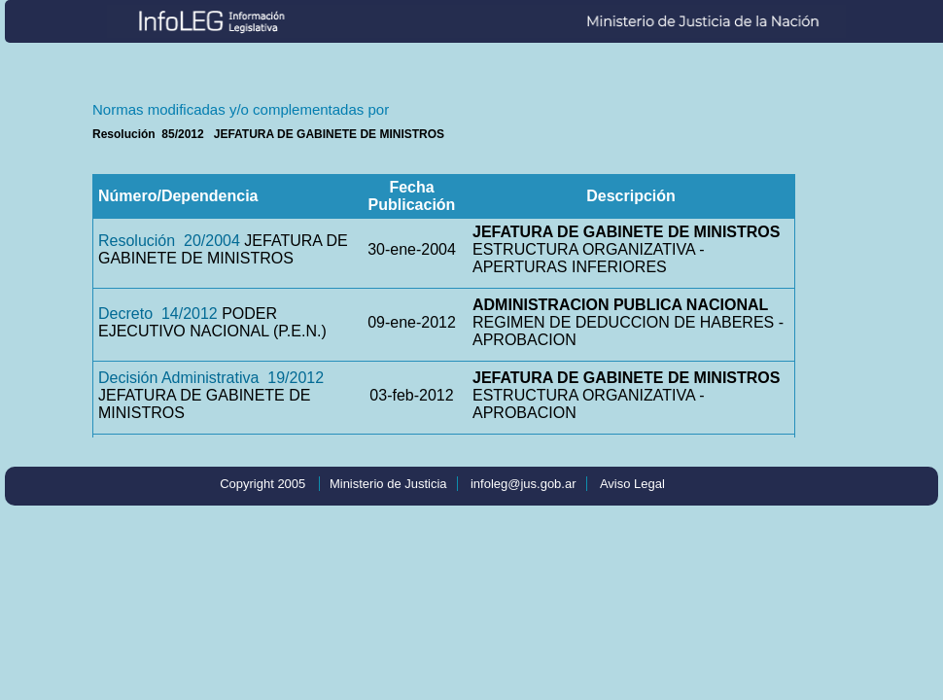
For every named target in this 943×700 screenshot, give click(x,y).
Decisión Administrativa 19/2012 (211, 377)
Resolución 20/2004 (169, 240)
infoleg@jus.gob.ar (523, 483)
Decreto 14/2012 (158, 313)
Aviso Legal (632, 483)
